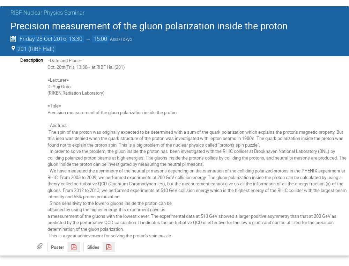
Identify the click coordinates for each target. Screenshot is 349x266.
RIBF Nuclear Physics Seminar (47, 12)
